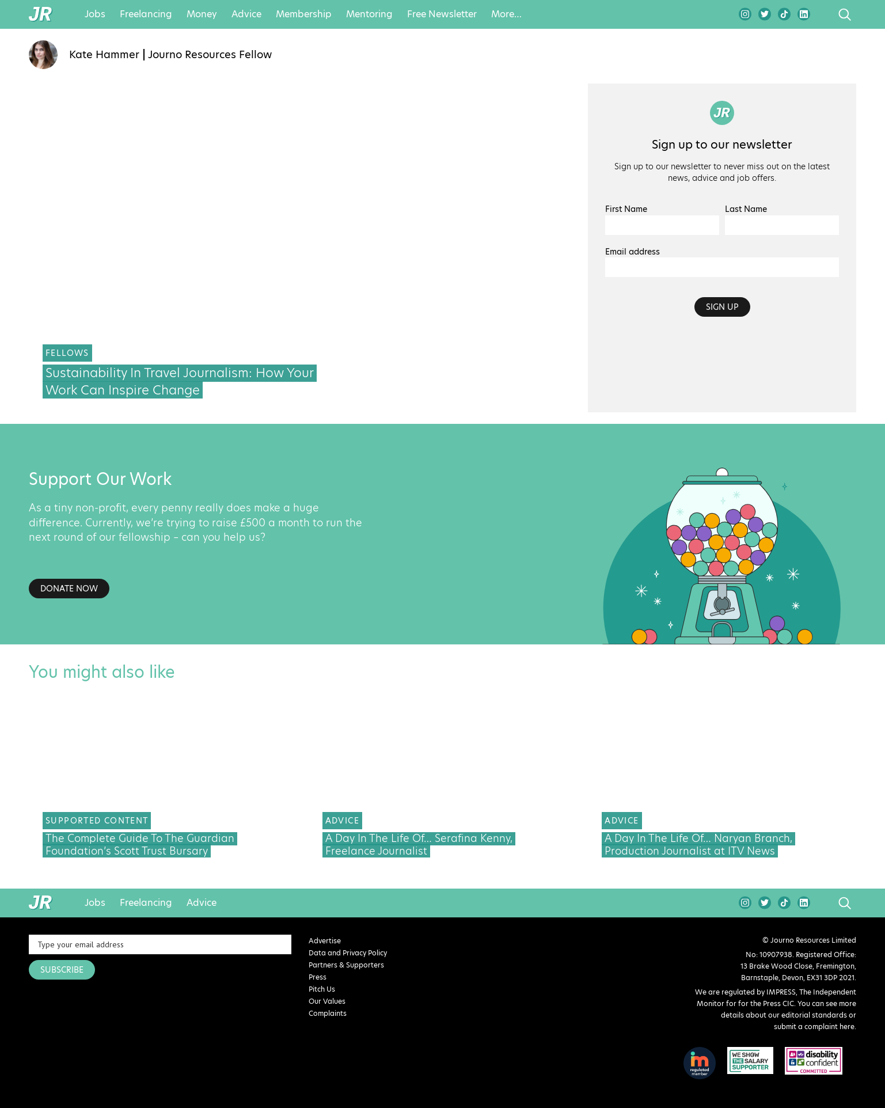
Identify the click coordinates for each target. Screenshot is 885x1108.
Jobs (95, 14)
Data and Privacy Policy (348, 953)
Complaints (328, 1013)
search (823, 14)
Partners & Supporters (346, 965)
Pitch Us (322, 989)
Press (317, 977)
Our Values (327, 1001)
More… (506, 14)
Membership (304, 14)
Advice (246, 14)
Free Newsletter (442, 14)
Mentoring (369, 14)
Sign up (722, 307)
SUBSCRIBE (61, 970)
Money (202, 14)
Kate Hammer (104, 54)
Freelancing (146, 14)
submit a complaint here (814, 1026)
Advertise (325, 941)
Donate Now (69, 588)
